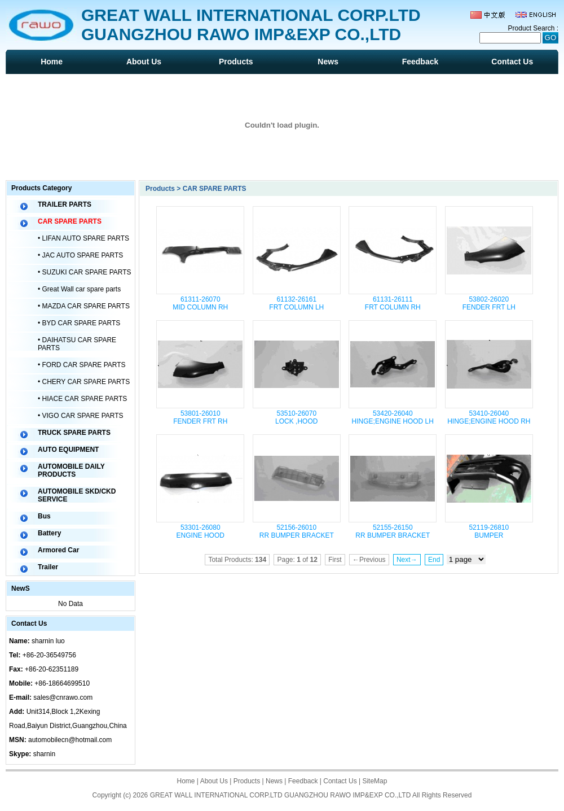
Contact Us (512, 61)
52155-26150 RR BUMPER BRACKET (392, 531)
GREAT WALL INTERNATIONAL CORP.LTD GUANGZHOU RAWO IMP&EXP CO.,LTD (280, 795)
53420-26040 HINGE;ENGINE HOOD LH (393, 417)
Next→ (406, 560)
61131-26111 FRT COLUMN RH (393, 303)
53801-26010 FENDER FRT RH (200, 417)
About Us (143, 61)
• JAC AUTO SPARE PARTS (80, 255)
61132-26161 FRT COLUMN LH (296, 303)
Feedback (420, 61)
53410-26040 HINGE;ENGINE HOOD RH (488, 417)
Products (236, 61)
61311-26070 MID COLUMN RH (200, 303)
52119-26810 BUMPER (489, 531)
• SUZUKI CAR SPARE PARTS (84, 272)
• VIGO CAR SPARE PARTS (81, 416)
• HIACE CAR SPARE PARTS (82, 399)
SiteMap (374, 781)
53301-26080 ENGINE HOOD (200, 531)
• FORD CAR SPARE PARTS (82, 365)
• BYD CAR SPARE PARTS (79, 323)
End (434, 560)
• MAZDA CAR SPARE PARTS (84, 306)
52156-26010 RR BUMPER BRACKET (296, 531)
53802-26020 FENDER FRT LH (488, 303)
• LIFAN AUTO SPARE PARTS (83, 238)
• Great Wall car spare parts (79, 289)
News (328, 61)
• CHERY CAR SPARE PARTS (84, 382)
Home (52, 61)
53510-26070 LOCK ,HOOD (296, 417)
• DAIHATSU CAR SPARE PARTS (77, 344)
